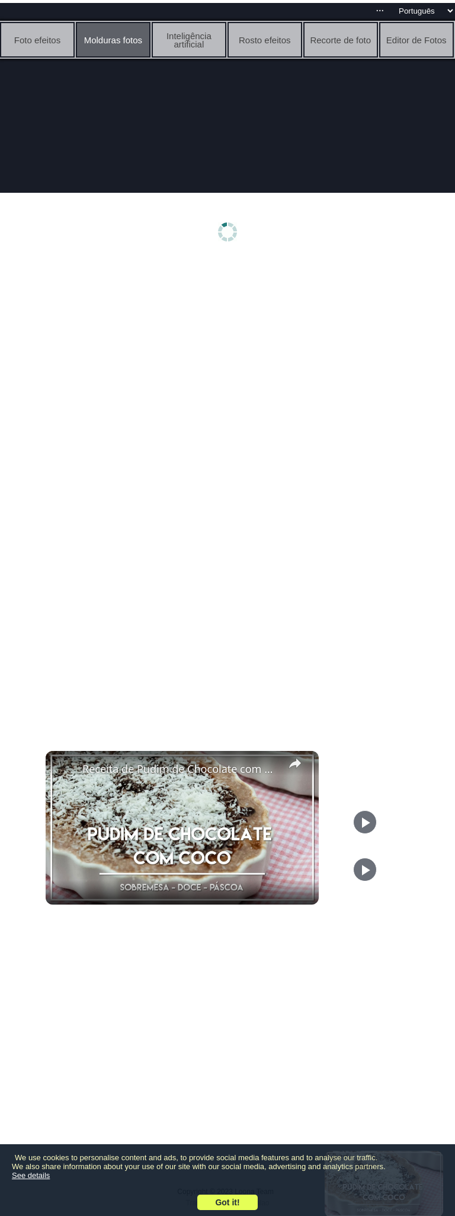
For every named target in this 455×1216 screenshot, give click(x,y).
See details (31, 1175)
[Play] (365, 869)
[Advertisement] (227, 354)
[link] (64, 770)
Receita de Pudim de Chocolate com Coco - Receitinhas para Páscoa (180, 769)
